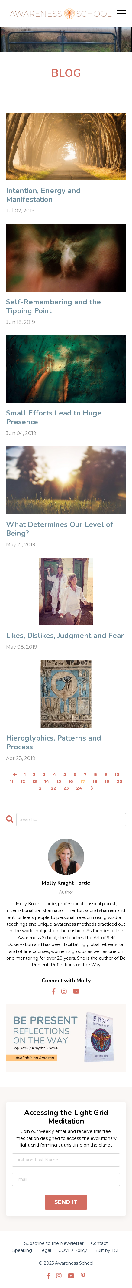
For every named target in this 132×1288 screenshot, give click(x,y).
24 (79, 788)
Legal (45, 1250)
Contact (99, 1243)
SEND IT (66, 1202)
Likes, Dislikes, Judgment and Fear (65, 635)
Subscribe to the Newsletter (54, 1243)
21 (41, 788)
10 (116, 774)
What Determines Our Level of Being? (59, 529)
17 (82, 781)
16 (70, 781)
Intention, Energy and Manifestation (43, 195)
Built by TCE (107, 1250)
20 (119, 781)
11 (11, 781)
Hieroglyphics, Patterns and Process (53, 742)
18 (94, 781)
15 (58, 781)
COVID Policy (72, 1250)
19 (107, 781)
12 (23, 781)
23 (66, 788)
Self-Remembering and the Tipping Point (53, 306)
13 (34, 781)
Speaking (22, 1250)
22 (53, 788)
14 (46, 781)
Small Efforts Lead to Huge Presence (53, 417)
